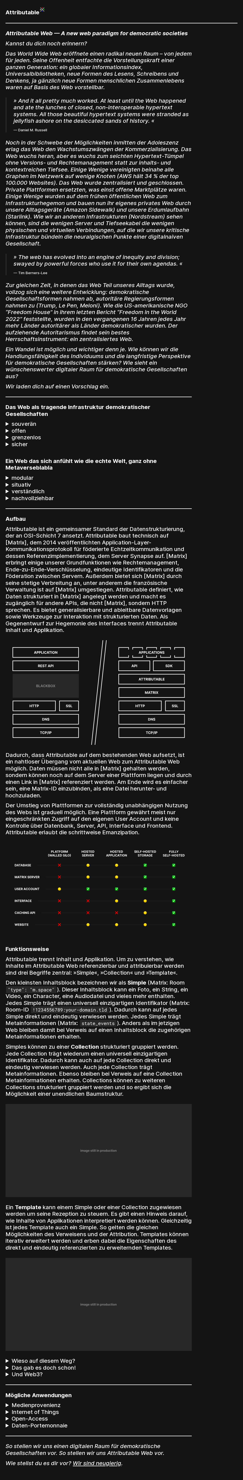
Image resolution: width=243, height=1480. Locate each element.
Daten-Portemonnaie (40, 1425)
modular (22, 478)
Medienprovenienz (36, 1405)
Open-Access (30, 1418)
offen (19, 430)
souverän (24, 424)
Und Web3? (27, 1374)
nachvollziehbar (33, 498)
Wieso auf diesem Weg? (43, 1361)
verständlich (28, 491)
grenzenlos (26, 437)
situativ (21, 484)
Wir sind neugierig (97, 1463)
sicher (20, 444)
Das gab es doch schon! (44, 1367)
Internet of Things (35, 1412)
